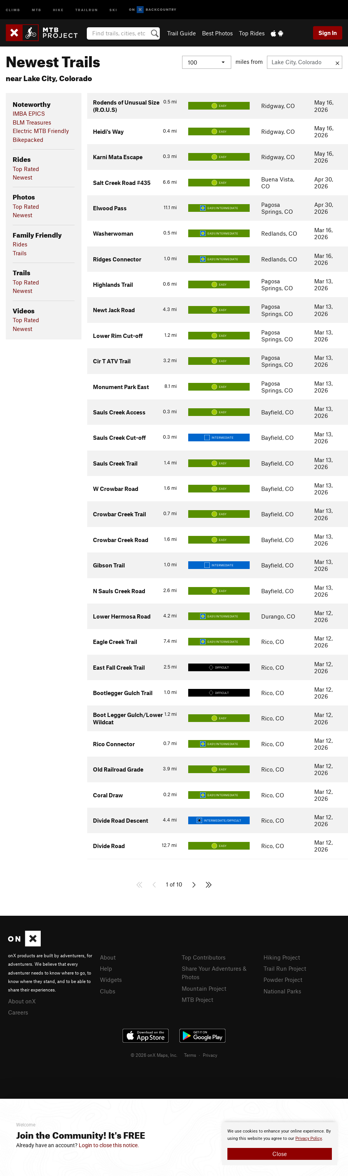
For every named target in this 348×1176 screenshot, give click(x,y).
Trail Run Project (284, 968)
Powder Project (282, 979)
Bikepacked (28, 139)
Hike (58, 9)
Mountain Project (204, 988)
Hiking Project (281, 957)
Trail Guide (181, 33)
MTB (36, 9)
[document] (279, 1144)
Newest (22, 177)
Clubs (107, 991)
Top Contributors (203, 957)
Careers (18, 1012)
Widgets (111, 979)
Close (279, 1153)
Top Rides (252, 33)
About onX (22, 1001)
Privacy (210, 1055)
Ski (113, 9)
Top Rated (26, 168)
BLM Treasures (32, 122)
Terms (190, 1055)
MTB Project (197, 999)
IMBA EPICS (29, 113)
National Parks (282, 991)
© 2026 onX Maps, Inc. (154, 1055)
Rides (20, 244)
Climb (13, 9)
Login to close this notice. (109, 1145)
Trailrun (86, 9)
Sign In (327, 32)
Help (106, 968)
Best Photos (217, 33)
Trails (20, 253)
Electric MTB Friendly (41, 130)
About (108, 957)
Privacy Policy (308, 1138)
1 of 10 (174, 884)
